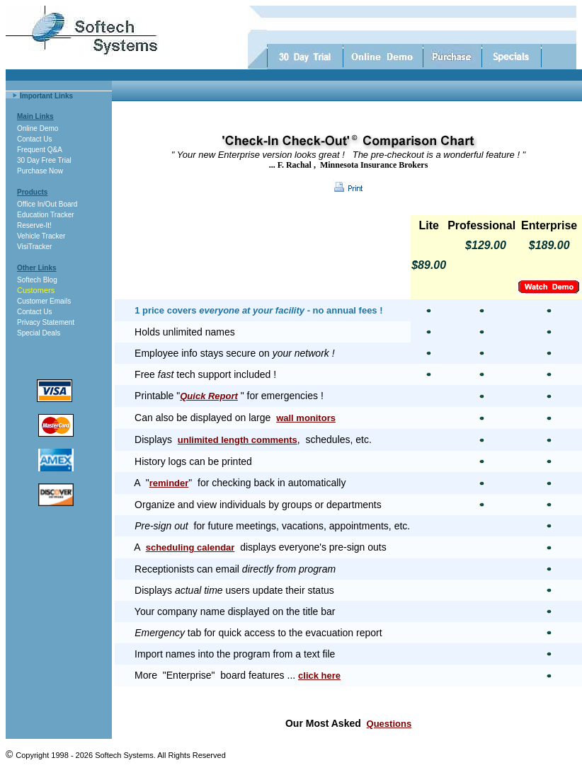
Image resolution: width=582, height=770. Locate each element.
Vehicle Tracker (41, 236)
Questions (389, 723)
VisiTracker (34, 247)
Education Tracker (45, 215)
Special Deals (38, 333)
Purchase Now (40, 171)
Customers (36, 290)
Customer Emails (44, 301)
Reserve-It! (34, 225)
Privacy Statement (45, 322)
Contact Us (34, 139)
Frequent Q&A (39, 150)
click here (319, 675)
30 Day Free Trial (44, 160)
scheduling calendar (190, 547)
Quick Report (209, 396)
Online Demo (37, 128)
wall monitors (306, 418)
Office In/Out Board (47, 204)
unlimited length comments (237, 440)
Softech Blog (37, 280)
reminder (169, 483)
